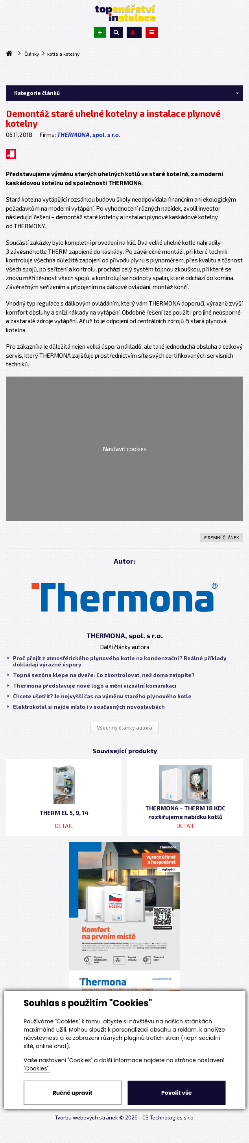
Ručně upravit (72, 1093)
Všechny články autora (124, 727)
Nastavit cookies (125, 448)
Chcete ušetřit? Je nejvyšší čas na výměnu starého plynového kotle (99, 696)
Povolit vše (176, 1093)
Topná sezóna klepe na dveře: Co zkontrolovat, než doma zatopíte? (101, 675)
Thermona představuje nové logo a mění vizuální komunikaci (91, 686)
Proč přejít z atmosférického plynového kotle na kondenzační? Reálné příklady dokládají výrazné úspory (117, 661)
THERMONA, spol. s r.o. (88, 134)
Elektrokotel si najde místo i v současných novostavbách (86, 707)
